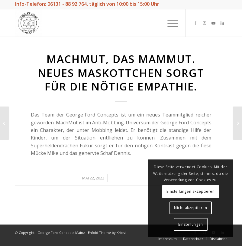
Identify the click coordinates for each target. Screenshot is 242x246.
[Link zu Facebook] (195, 23)
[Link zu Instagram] (204, 23)
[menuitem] (167, 238)
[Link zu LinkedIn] (222, 23)
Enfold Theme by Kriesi (107, 232)
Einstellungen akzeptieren (190, 191)
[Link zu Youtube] (213, 23)
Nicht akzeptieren (190, 207)
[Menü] (169, 23)
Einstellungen (190, 224)
